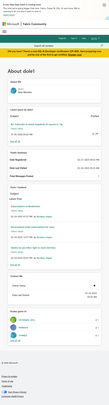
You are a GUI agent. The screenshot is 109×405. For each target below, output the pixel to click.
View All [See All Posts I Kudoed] (15, 265)
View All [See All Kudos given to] (15, 340)
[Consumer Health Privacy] (55, 396)
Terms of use (7, 381)
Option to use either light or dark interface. (33, 247)
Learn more (9, 14)
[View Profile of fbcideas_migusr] (44, 216)
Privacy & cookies (9, 376)
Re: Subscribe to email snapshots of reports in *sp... (37, 124)
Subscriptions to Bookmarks (25, 206)
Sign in (74, 38)
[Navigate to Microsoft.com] (10, 24)
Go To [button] (94, 38)
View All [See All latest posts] (15, 141)
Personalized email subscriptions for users (32, 226)
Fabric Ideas (17, 128)
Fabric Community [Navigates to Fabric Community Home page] (34, 24)
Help (84, 38)
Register (62, 38)
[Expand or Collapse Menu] (4, 31)
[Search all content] (69, 46)
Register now (75, 54)
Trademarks (7, 386)
